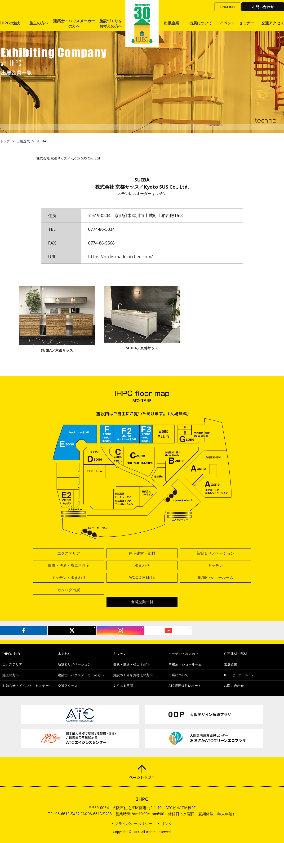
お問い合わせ (262, 6)
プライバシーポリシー (133, 823)
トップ (5, 141)
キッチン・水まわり (69, 577)
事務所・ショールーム (185, 664)
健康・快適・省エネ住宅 (68, 565)
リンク (166, 823)
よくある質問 (123, 685)
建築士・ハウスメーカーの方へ (74, 23)
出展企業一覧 (142, 601)
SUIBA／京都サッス (57, 350)
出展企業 (171, 23)
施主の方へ (38, 23)
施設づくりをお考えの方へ (110, 23)
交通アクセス (272, 23)
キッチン (215, 565)
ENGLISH (227, 6)
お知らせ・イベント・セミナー (25, 685)
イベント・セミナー (237, 23)
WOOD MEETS (142, 577)
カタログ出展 (68, 589)
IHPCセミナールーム (239, 675)
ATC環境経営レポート (185, 685)
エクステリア (68, 553)
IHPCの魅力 (10, 23)
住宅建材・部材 (142, 553)
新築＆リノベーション (215, 553)
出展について (200, 23)
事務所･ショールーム (215, 577)
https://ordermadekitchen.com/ (120, 256)
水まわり (142, 565)
